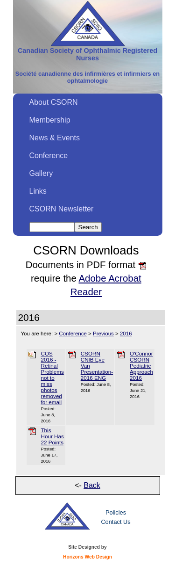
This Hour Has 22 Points (52, 436)
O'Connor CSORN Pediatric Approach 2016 (141, 365)
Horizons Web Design (87, 556)
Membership (49, 120)
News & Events (54, 138)
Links (38, 191)
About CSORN (53, 102)
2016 (126, 333)
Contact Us (115, 521)
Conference (48, 156)
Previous (103, 333)
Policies (115, 512)
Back (92, 485)
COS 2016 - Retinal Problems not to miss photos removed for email (52, 377)
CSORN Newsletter (61, 209)
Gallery (41, 173)
